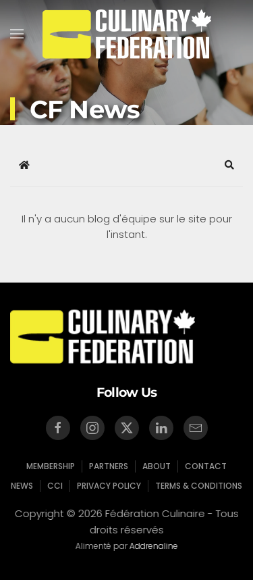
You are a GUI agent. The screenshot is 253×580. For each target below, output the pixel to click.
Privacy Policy (109, 485)
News (22, 485)
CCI (55, 485)
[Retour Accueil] (127, 34)
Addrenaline (152, 546)
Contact (206, 466)
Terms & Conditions (198, 485)
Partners (108, 466)
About (156, 466)
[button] (17, 34)
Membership (50, 466)
